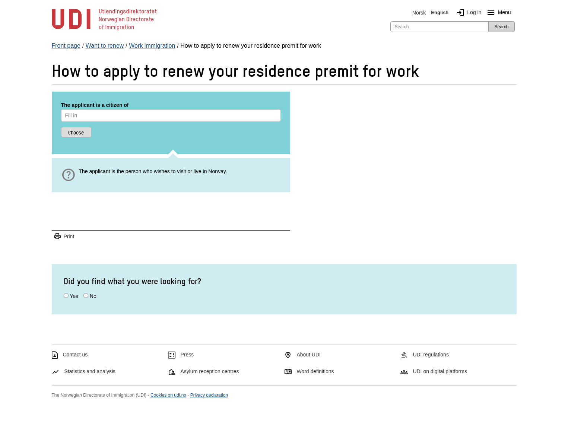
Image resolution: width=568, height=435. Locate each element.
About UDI (308, 355)
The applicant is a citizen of (95, 105)
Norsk (419, 13)
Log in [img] (467, 12)
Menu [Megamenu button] (497, 12)
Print (64, 236)
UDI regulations (431, 355)
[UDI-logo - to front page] (104, 30)
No (93, 296)
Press (187, 355)
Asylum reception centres (209, 371)
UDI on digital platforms (440, 371)
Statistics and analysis (89, 371)
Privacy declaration (209, 395)
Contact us (75, 355)
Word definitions (315, 371)
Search (501, 26)
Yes (74, 296)
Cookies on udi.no (168, 395)
